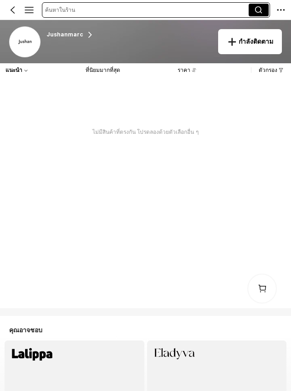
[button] (146, 10)
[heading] (127, 34)
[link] (25, 42)
